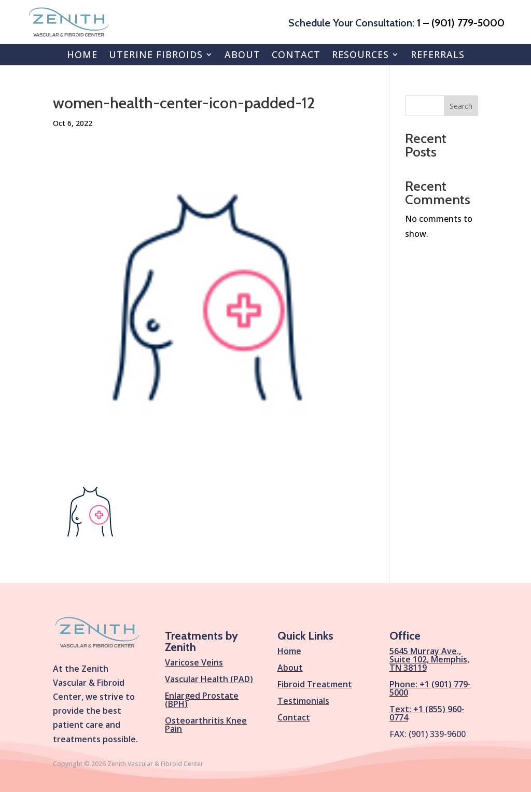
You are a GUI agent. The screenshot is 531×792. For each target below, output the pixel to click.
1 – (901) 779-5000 (461, 23)
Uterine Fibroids (156, 54)
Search (461, 106)
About (242, 54)
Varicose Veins (194, 662)
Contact (296, 54)
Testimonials (303, 700)
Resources (360, 54)
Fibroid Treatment (314, 684)
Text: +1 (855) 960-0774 (427, 713)
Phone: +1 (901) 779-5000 (430, 688)
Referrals (438, 54)
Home (82, 54)
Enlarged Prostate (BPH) (202, 700)
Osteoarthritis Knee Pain (206, 724)
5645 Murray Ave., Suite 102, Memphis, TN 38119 (429, 659)
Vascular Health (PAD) (209, 679)
